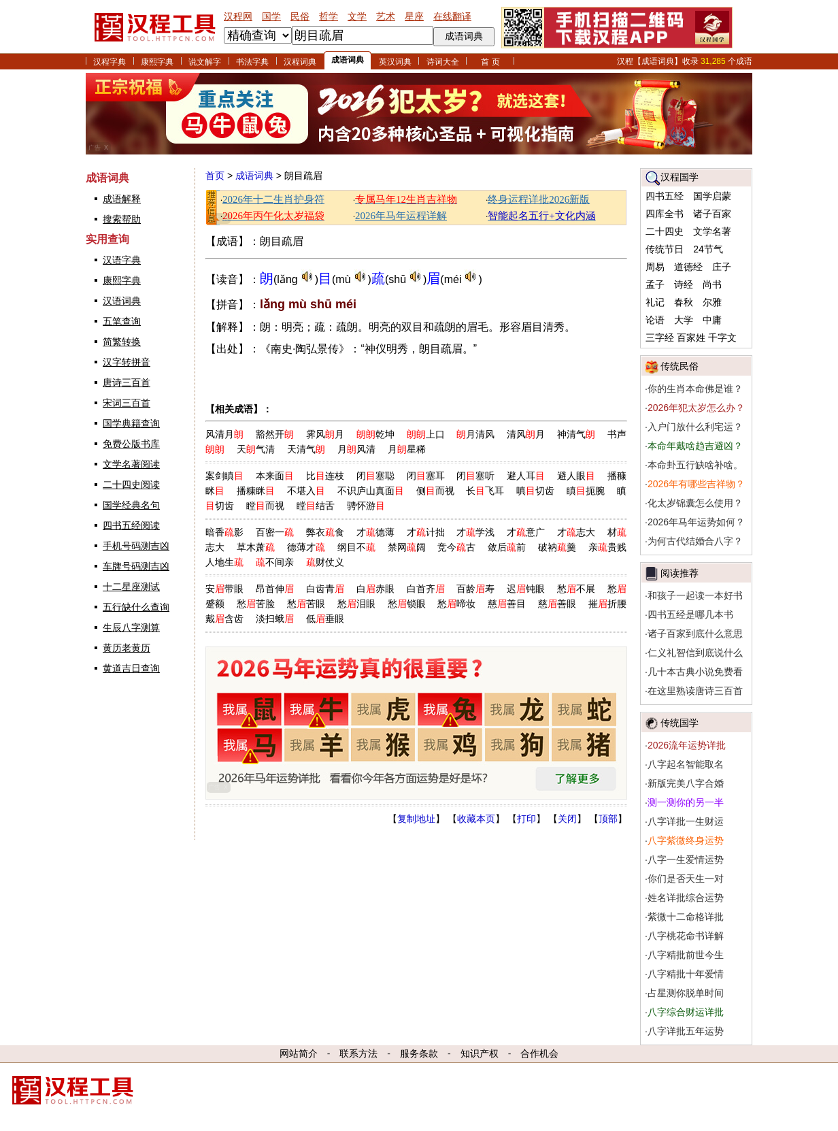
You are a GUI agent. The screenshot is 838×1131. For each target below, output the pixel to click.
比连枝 (325, 475)
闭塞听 (475, 475)
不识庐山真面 (370, 490)
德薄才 (306, 547)
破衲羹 (557, 547)
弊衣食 (325, 532)
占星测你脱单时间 (686, 992)
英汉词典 (395, 62)
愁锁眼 (407, 603)
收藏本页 (476, 818)
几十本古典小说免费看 (695, 671)
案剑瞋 (224, 475)
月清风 (475, 434)
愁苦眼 (306, 603)
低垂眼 (325, 618)
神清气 (576, 434)
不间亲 (275, 562)
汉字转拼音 (126, 362)
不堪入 (306, 490)
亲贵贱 (607, 547)
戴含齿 (224, 618)
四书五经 (665, 196)
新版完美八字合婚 (686, 783)
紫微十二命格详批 (686, 916)
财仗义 (325, 562)
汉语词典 (122, 300)
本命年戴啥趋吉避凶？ (695, 445)
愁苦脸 (256, 603)
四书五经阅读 (131, 525)
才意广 (526, 532)
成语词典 (347, 60)
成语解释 (122, 198)
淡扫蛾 (275, 618)
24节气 (708, 249)
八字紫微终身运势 (686, 840)
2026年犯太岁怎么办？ (696, 407)
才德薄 (375, 532)
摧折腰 (607, 603)
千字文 (722, 337)
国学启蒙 (712, 196)
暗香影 (224, 532)
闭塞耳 (426, 475)
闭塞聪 (375, 475)
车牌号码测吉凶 (136, 566)
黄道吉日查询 (131, 668)
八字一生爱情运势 (686, 859)
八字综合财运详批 (686, 1011)
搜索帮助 (122, 219)
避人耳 (526, 475)
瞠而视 (265, 505)
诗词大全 (442, 62)
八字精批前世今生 (686, 954)
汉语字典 (122, 260)
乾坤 (375, 434)
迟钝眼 (526, 588)
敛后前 (507, 547)
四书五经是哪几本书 (690, 614)
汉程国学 (679, 176)
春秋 (683, 302)
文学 (357, 16)
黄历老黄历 (126, 647)
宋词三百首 (126, 402)
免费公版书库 (131, 443)
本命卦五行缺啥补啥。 (695, 464)
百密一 (275, 532)
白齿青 (325, 588)
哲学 (328, 16)
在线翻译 (452, 16)
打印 (526, 818)
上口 (426, 434)
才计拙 (426, 532)
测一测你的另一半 (686, 802)
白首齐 (426, 588)
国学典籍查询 (131, 423)
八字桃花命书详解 (686, 935)
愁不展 (576, 588)
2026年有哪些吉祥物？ (696, 483)
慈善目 (507, 603)
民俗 (299, 16)
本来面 (275, 475)
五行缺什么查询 (136, 607)
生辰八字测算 (131, 627)
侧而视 (435, 490)
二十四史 (665, 231)
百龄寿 (475, 588)
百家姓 (691, 337)
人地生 (224, 562)
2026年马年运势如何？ (696, 522)
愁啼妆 (456, 603)
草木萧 (256, 547)
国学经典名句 (131, 504)
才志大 (576, 532)
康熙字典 (157, 62)
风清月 (224, 434)
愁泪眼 (356, 603)
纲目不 (356, 547)
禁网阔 (407, 547)
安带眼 (224, 588)
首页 (214, 175)
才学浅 (475, 532)
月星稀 (407, 449)
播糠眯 (256, 490)
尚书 (712, 284)
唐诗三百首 (126, 382)
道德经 (688, 266)
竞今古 (456, 547)
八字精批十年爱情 (686, 973)
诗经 (683, 284)
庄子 (721, 266)
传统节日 (665, 249)
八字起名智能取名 (686, 764)
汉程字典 (109, 62)
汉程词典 (300, 62)
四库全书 (665, 213)
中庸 (712, 319)
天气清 (256, 449)
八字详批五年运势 (686, 1031)
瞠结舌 (316, 505)
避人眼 (576, 475)
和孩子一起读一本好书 (695, 595)
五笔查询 (122, 321)
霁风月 (325, 434)
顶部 (608, 818)
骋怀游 (366, 505)
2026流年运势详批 (687, 745)
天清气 (306, 449)
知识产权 (479, 1053)
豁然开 (275, 434)
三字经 (660, 337)
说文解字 (204, 62)
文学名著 (712, 231)
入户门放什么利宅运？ (695, 426)
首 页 (490, 62)
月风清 (356, 449)
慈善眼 (557, 603)
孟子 (655, 284)
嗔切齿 (535, 490)
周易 (655, 266)
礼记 (655, 302)
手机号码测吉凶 (136, 545)
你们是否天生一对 (686, 878)
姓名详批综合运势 (686, 897)
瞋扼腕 (586, 490)
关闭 (567, 818)
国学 (271, 16)
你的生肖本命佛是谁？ (695, 388)
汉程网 (238, 16)
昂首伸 (275, 588)
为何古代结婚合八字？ (695, 541)
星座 (414, 16)
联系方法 (358, 1053)
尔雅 (712, 302)
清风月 (526, 434)
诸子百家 (712, 213)
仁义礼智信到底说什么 (695, 652)
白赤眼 (375, 588)
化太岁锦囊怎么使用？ (695, 502)
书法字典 (252, 62)
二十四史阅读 (131, 484)
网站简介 (299, 1053)
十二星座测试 (131, 586)
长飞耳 (485, 490)
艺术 (385, 16)
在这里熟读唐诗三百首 (695, 690)
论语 (655, 319)
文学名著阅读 (131, 464)
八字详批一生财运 (686, 821)
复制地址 (416, 818)
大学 (683, 319)
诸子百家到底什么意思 (695, 633)
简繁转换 (122, 341)
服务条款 (419, 1053)
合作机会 (539, 1053)
